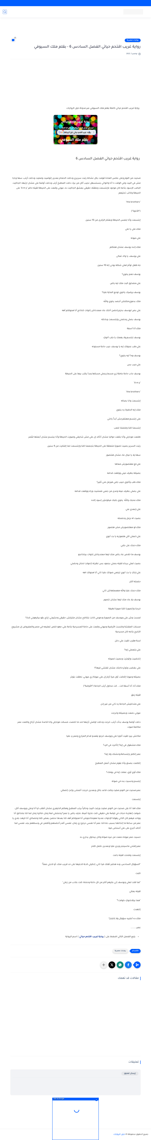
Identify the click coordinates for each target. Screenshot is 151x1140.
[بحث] (5, 12)
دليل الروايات (119, 1134)
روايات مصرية (133, 40)
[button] (128, 964)
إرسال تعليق (130, 1073)
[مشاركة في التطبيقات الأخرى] (103, 964)
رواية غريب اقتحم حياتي (91, 937)
